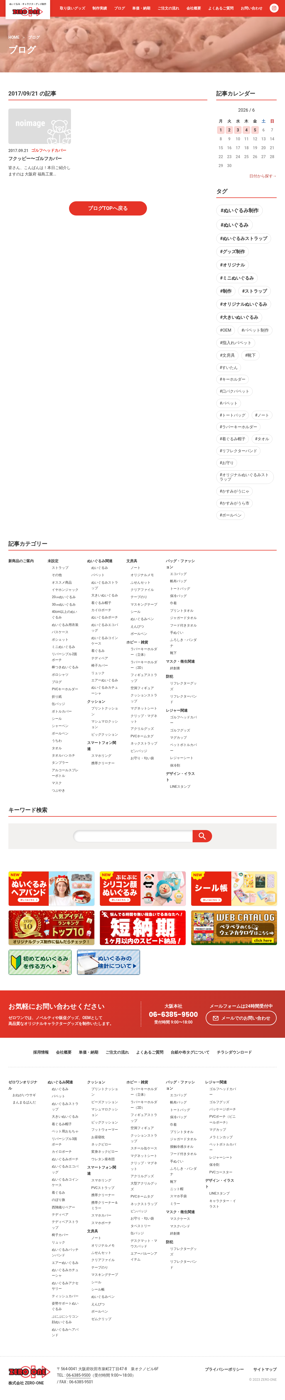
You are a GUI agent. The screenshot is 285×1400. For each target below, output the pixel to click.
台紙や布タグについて (190, 1052)
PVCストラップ (102, 1188)
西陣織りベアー (63, 1207)
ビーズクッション (104, 1102)
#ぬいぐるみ (234, 225)
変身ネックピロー (104, 1152)
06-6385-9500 (173, 1015)
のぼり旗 (58, 1200)
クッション (96, 701)
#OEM (225, 330)
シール (57, 719)
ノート (136, 568)
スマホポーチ (101, 1223)
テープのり (139, 597)
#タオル (262, 439)
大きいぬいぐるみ (104, 595)
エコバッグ (178, 574)
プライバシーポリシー (224, 1369)
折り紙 (57, 697)
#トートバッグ (232, 415)
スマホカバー (101, 1215)
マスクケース (180, 1219)
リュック (98, 673)
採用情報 (41, 1052)
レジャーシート (181, 758)
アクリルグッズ (142, 729)
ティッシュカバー (65, 1296)
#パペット (229, 403)
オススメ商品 (62, 582)
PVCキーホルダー (65, 689)
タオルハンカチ (63, 755)
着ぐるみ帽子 (101, 603)
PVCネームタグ (142, 736)
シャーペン (60, 726)
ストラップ (60, 568)
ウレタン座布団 (103, 1159)
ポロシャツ (60, 675)
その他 (57, 575)
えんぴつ (137, 626)
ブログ (119, 8)
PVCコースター (220, 1172)
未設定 (53, 561)
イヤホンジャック (65, 590)
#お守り (227, 463)
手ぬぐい (176, 633)
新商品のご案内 (21, 561)
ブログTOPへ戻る (108, 208)
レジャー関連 (177, 710)
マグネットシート (144, 708)
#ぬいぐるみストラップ (243, 238)
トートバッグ (180, 589)
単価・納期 (141, 8)
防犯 (169, 676)
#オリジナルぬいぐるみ (243, 304)
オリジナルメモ (142, 575)
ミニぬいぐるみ (63, 647)
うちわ (57, 741)
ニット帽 (176, 1189)
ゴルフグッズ (180, 730)
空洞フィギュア (142, 688)
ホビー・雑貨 (137, 642)
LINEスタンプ (180, 787)
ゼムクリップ (101, 1319)
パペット (98, 575)
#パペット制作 (255, 330)
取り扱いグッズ (72, 8)
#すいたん (229, 367)
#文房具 (227, 355)
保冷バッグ (178, 596)
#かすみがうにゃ (234, 491)
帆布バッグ (178, 581)
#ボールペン (231, 515)
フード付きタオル (183, 625)
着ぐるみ (98, 651)
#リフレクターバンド (238, 451)
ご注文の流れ (168, 8)
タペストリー (141, 1226)
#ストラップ (254, 291)
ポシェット (60, 640)
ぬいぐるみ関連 (99, 561)
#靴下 (250, 355)
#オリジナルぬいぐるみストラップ (244, 477)
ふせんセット (141, 582)
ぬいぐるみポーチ (104, 617)
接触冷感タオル (181, 1147)
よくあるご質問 (221, 8)
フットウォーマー (104, 1130)
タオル (57, 748)
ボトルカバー (62, 711)
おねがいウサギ (24, 1095)
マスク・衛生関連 (180, 661)
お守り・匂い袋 (142, 758)
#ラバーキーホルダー (238, 427)
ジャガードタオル (183, 618)
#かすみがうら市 (234, 503)
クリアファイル (142, 590)
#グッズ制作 (232, 251)
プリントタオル (181, 611)
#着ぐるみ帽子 (232, 439)
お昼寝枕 (98, 1137)
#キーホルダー (232, 379)
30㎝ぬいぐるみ (64, 604)
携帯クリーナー (103, 763)
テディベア (99, 658)
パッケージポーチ (222, 1109)
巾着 (173, 603)
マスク (57, 783)
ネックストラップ (144, 743)
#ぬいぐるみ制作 (239, 210)
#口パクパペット (234, 391)
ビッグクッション (104, 734)
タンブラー (60, 763)
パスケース (60, 632)
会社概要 (193, 8)
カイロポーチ (101, 610)
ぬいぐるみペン (142, 619)
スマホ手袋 (178, 1196)
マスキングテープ (144, 604)
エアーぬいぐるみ (104, 680)
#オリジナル (232, 265)
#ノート (262, 415)
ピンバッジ (139, 751)
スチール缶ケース (144, 1148)
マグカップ (178, 738)
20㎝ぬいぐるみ (64, 597)
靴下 (173, 653)
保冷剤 (175, 765)
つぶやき (58, 790)
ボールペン (60, 733)
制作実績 (99, 8)
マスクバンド (180, 1226)
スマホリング (101, 756)
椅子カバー (99, 665)
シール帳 (98, 1289)
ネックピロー (101, 1144)
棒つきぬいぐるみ (65, 667)
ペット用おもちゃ (65, 1131)
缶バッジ (58, 704)
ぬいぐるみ (99, 568)
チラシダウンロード (234, 1052)
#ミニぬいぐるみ (237, 278)
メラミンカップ (221, 1137)
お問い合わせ (251, 8)
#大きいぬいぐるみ (239, 317)
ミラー (175, 1204)
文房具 (131, 561)
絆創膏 (175, 668)
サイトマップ (265, 1369)
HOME (13, 37)
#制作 (226, 291)
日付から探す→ (263, 176)
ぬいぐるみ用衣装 (65, 625)
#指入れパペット (236, 342)
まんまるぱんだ (24, 1102)
